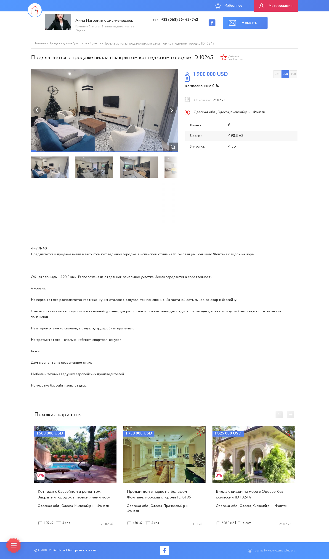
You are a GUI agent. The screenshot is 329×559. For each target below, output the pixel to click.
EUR (293, 74)
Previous (37, 110)
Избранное (228, 5)
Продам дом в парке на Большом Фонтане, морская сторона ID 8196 (159, 494)
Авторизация (280, 6)
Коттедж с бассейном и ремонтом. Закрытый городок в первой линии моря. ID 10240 (74, 497)
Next (171, 110)
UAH (277, 74)
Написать (249, 22)
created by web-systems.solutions (275, 551)
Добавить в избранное (235, 58)
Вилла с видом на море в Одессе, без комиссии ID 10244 (249, 494)
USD (285, 74)
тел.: (175, 19)
